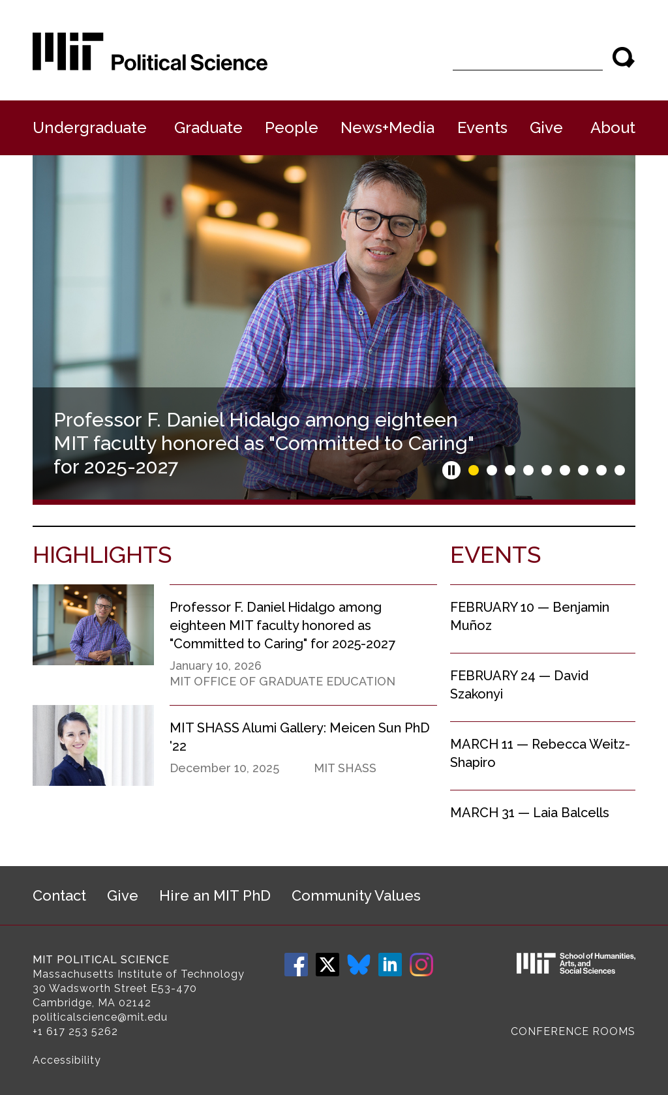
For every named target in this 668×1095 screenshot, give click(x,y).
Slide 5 (546, 470)
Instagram (421, 964)
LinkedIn (390, 964)
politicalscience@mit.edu (100, 1017)
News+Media (387, 127)
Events (482, 127)
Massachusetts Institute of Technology (139, 974)
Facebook (296, 964)
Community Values (356, 895)
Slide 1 (473, 470)
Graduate (208, 127)
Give (546, 127)
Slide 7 (583, 470)
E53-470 (174, 988)
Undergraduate (90, 127)
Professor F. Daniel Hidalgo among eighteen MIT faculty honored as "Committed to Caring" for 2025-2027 (263, 443)
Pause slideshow (451, 470)
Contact (59, 895)
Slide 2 (492, 470)
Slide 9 (620, 470)
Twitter (327, 964)
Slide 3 (510, 470)
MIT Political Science (101, 959)
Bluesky (359, 964)
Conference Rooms (573, 1031)
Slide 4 (528, 470)
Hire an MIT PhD (215, 895)
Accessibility (67, 1060)
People (291, 127)
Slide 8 (601, 470)
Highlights (102, 554)
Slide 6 (565, 470)
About (612, 127)
